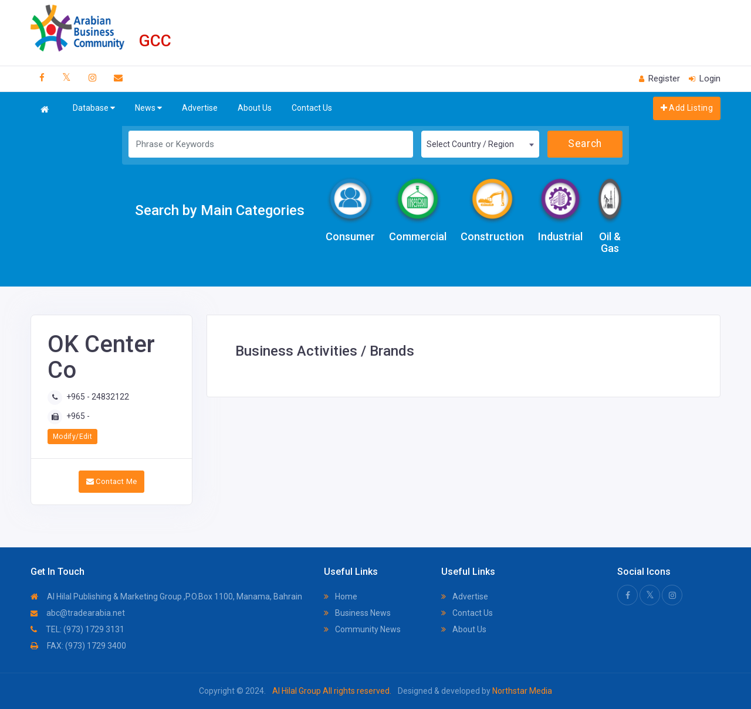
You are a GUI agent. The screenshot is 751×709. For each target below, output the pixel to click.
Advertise (200, 108)
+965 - (78, 416)
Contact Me (111, 481)
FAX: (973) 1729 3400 (78, 645)
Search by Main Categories (220, 210)
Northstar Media (521, 691)
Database (94, 108)
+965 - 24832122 (97, 396)
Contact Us (312, 108)
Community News (362, 629)
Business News (357, 613)
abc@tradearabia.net (78, 613)
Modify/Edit (72, 436)
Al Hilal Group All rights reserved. (331, 691)
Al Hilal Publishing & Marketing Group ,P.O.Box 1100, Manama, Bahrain (166, 596)
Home (340, 596)
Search (584, 143)
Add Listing (687, 108)
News (148, 108)
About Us (255, 108)
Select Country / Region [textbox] (470, 144)
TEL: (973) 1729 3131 (77, 629)
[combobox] (480, 144)
